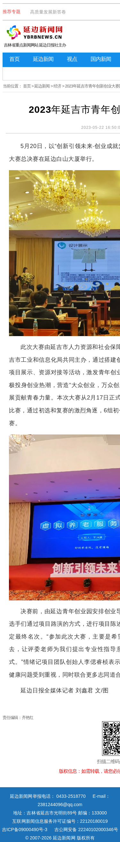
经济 (57, 86)
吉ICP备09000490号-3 (24, 829)
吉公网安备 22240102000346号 (86, 829)
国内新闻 (101, 59)
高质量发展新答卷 (48, 11)
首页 (14, 59)
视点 (72, 59)
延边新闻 (43, 59)
